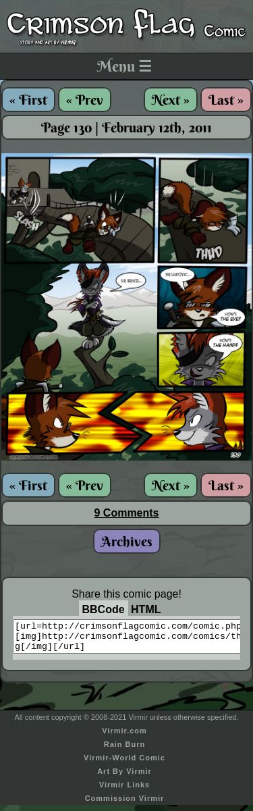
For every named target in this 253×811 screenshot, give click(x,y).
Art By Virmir (124, 777)
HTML (146, 609)
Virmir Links (124, 791)
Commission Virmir (125, 804)
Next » (171, 99)
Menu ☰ (124, 66)
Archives (126, 541)
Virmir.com (124, 737)
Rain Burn (125, 750)
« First (28, 99)
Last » (226, 99)
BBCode (103, 609)
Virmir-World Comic (124, 764)
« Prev (84, 99)
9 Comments (126, 513)
